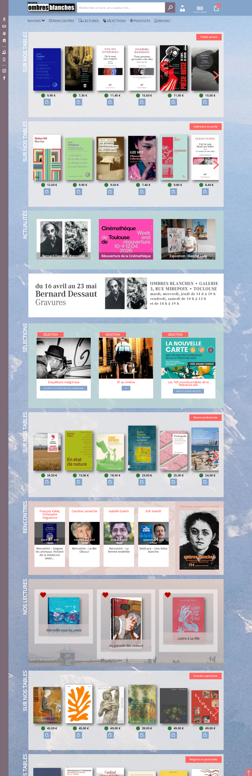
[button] (216, 75)
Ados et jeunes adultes (188, 391)
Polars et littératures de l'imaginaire (64, 388)
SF (126, 388)
